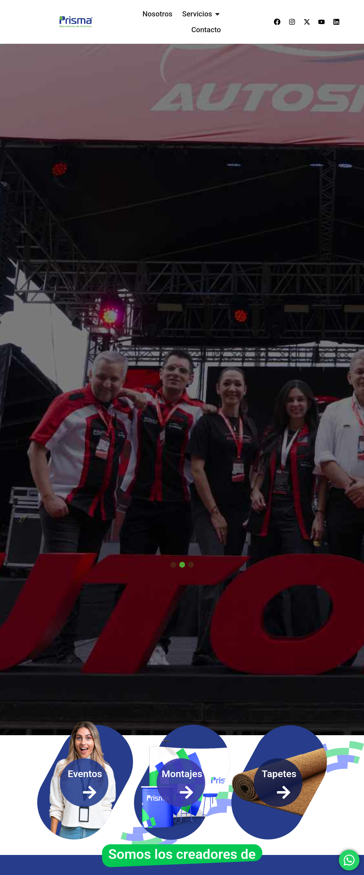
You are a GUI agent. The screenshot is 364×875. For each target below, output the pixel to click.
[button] (173, 573)
